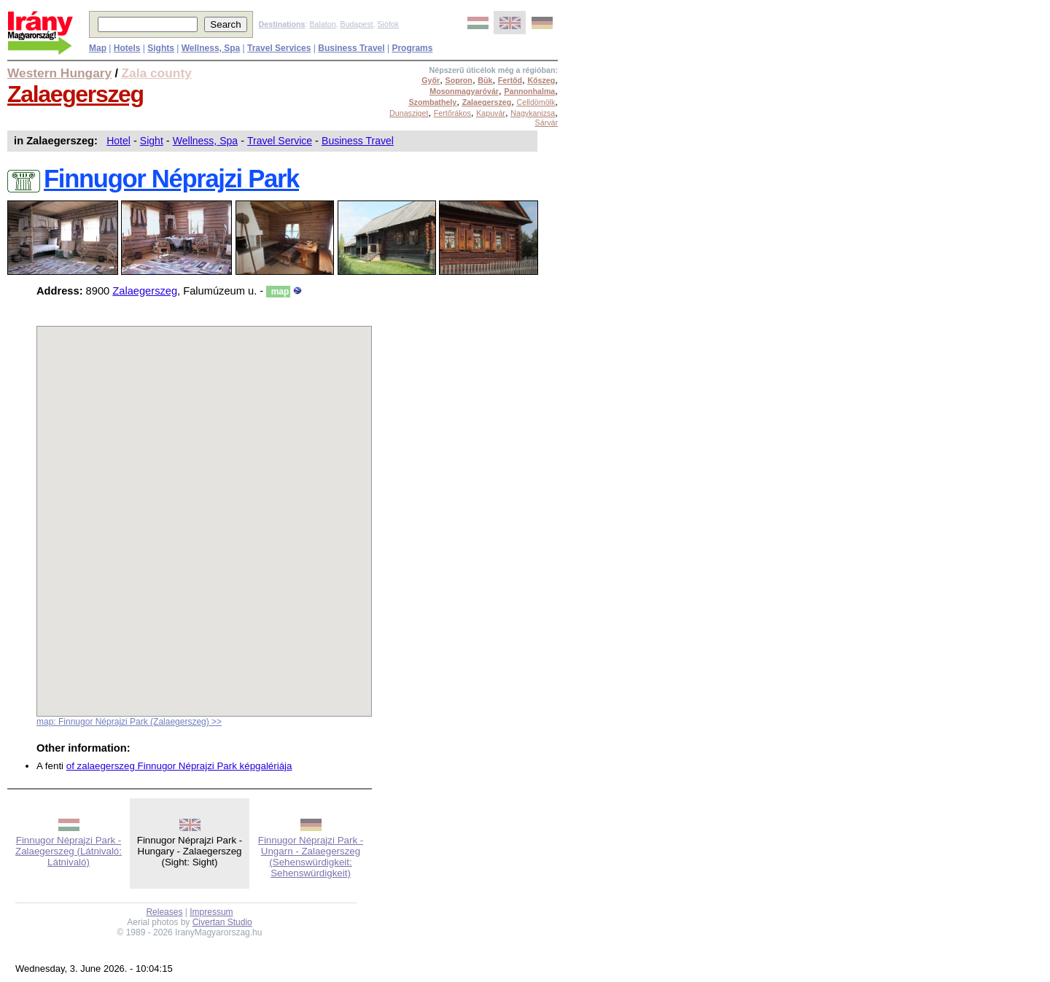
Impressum (211, 912)
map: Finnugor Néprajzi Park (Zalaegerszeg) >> (129, 722)
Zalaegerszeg (75, 94)
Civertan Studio (222, 922)
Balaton (322, 24)
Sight (151, 141)
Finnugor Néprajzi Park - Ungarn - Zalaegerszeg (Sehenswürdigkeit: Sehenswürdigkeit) (310, 856)
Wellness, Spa (205, 141)
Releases (164, 912)
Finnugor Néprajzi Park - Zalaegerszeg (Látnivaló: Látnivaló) (68, 851)
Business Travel (358, 141)
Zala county (157, 73)
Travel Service (279, 141)
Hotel (118, 141)
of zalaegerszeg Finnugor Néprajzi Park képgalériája (179, 765)
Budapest (357, 24)
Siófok (388, 24)
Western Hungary (59, 73)
